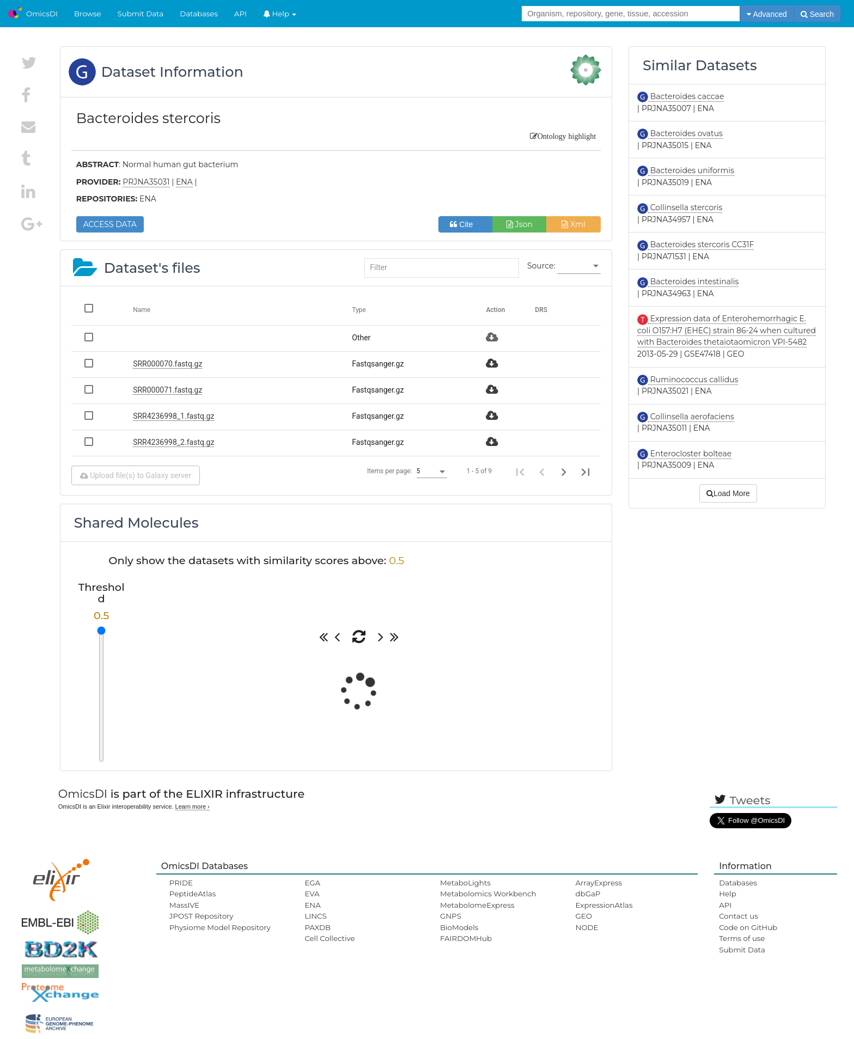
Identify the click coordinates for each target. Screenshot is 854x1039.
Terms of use (742, 938)
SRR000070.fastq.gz (167, 363)
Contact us (738, 916)
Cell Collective (329, 938)
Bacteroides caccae (686, 96)
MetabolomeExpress (477, 905)
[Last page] (585, 471)
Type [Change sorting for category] (359, 310)
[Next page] (564, 471)
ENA (312, 905)
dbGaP (588, 893)
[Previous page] (542, 471)
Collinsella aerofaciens (691, 416)
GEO (584, 916)
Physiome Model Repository (220, 927)
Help (280, 13)
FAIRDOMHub (466, 938)
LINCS (315, 916)
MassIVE (184, 905)
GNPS (450, 916)
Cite (465, 224)
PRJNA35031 (146, 182)
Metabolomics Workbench (488, 893)
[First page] (520, 471)
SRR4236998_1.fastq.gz (173, 416)
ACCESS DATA (110, 224)
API (240, 13)
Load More (728, 493)
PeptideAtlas (192, 893)
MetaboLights (465, 882)
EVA (311, 893)
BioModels (459, 927)
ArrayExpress (599, 882)
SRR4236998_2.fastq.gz (173, 442)
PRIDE (181, 882)
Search (817, 14)
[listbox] (579, 266)
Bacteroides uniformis (691, 170)
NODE (587, 927)
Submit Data (141, 13)
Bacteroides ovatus (685, 133)
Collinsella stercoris (685, 207)
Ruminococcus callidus (693, 379)
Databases (199, 13)
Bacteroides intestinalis (693, 281)
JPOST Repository (201, 916)
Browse (87, 13)
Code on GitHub (748, 927)
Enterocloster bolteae (689, 454)
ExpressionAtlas (604, 905)
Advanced (766, 14)
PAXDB (317, 927)
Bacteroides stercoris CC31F (701, 244)
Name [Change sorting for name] (141, 310)
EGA (312, 882)
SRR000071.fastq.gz (167, 390)
